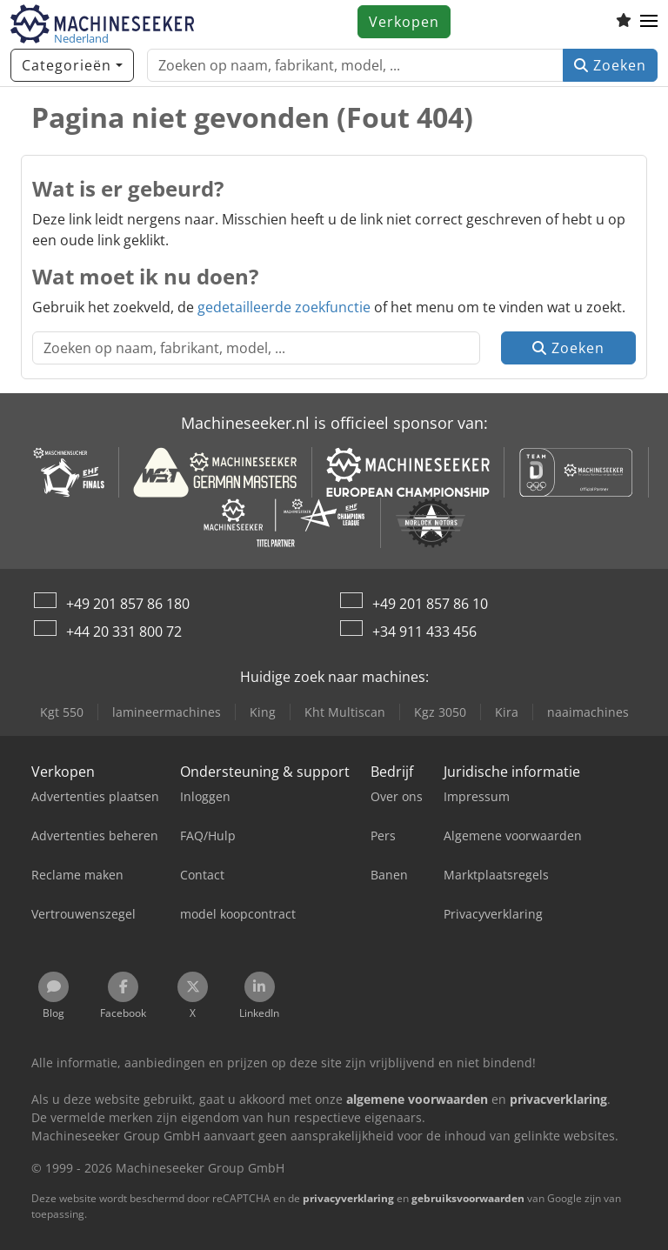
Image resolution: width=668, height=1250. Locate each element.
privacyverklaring (348, 1198)
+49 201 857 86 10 (430, 603)
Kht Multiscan (344, 712)
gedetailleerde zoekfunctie (284, 307)
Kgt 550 (62, 712)
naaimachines (588, 712)
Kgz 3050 (440, 712)
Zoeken (610, 65)
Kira (506, 712)
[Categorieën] (72, 65)
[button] (649, 21)
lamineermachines (166, 712)
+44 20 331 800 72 (124, 631)
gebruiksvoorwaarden (467, 1198)
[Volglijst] (623, 21)
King (263, 712)
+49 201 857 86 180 (128, 603)
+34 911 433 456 (424, 631)
